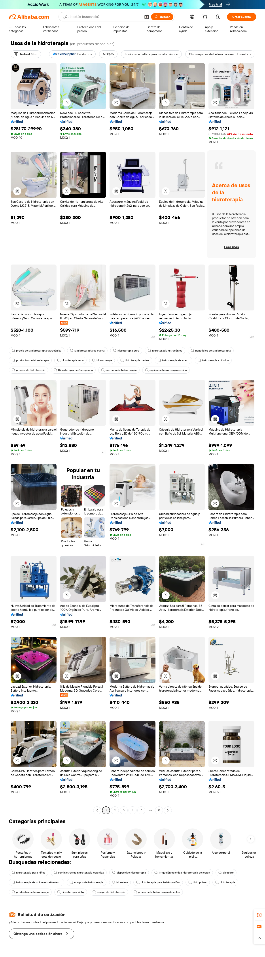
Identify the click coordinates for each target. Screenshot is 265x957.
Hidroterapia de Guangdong (73, 370)
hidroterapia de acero (173, 360)
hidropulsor (197, 882)
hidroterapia (225, 882)
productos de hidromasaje (30, 892)
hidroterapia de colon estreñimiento (36, 882)
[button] (146, 16)
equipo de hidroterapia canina (166, 370)
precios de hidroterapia (28, 370)
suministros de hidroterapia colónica (79, 872)
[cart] (205, 17)
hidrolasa (120, 882)
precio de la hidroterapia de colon (157, 892)
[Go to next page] (168, 810)
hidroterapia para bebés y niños (158, 882)
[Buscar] (162, 16)
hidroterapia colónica (213, 360)
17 (159, 810)
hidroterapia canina (134, 360)
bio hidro (226, 872)
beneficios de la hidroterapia (211, 350)
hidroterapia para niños (28, 872)
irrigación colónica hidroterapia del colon (182, 872)
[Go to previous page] (97, 810)
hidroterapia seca (70, 360)
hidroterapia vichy (70, 892)
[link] (259, 915)
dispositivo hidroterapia (129, 872)
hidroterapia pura (126, 350)
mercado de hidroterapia (119, 370)
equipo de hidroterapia (109, 892)
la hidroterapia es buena (87, 350)
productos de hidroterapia (30, 360)
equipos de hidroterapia (87, 882)
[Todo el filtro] (26, 54)
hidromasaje (102, 360)
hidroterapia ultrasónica (165, 350)
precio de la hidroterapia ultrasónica (37, 350)
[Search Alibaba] (101, 16)
